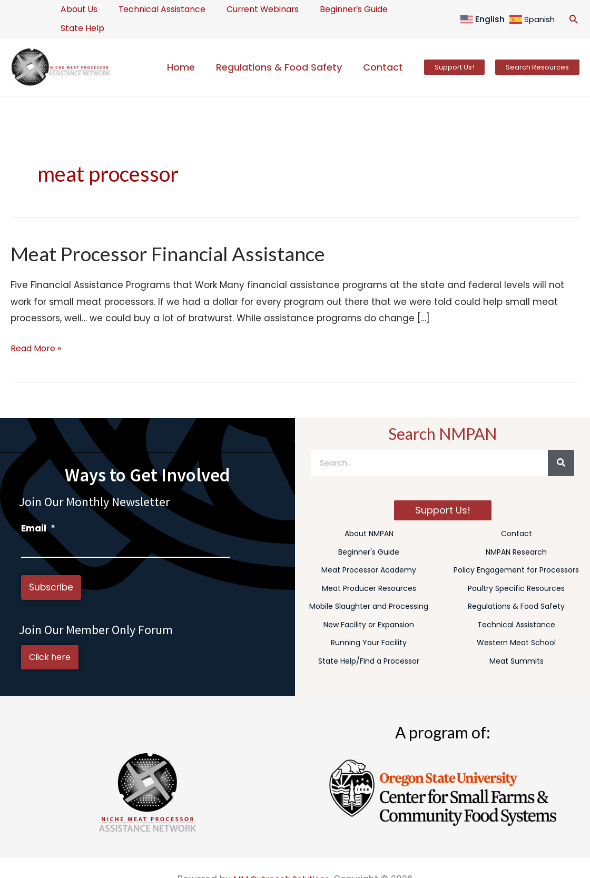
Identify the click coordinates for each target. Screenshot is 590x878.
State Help (410, 9)
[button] (573, 9)
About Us (76, 9)
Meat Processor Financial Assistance (178, 234)
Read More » (38, 328)
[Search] (561, 444)
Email (38, 509)
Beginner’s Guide (337, 9)
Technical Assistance (155, 9)
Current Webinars (251, 9)
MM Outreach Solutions (281, 863)
